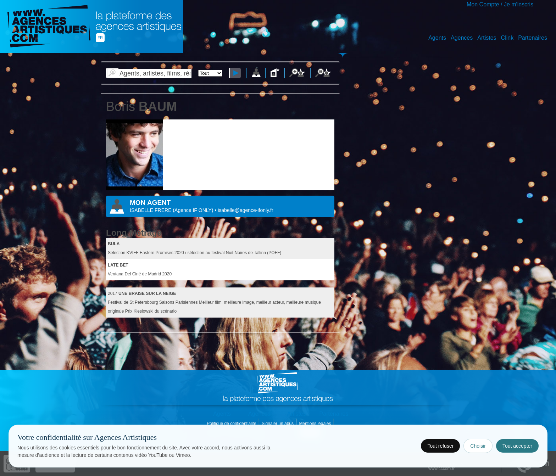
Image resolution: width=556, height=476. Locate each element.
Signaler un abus (278, 423)
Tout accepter (517, 446)
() (194, 210)
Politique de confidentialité (232, 423)
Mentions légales (315, 423)
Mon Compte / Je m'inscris (500, 4)
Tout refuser (440, 446)
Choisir (478, 446)
